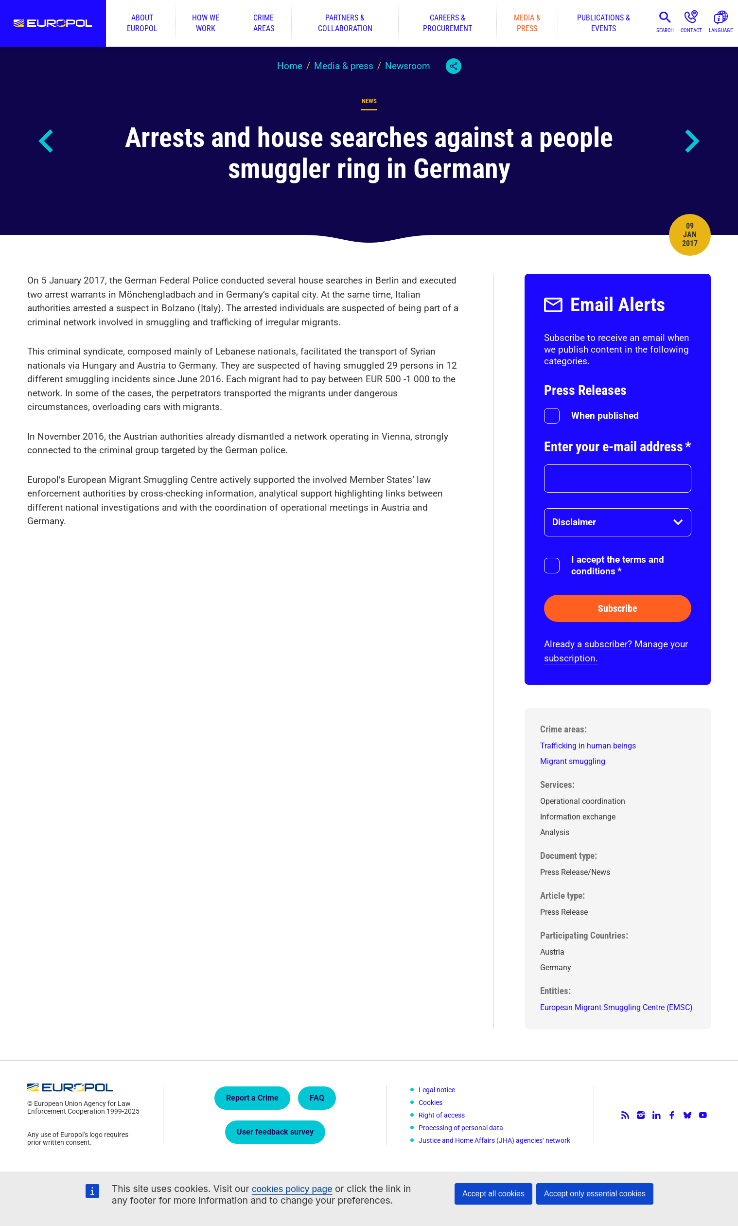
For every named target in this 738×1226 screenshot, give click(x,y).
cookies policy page (292, 1189)
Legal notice (437, 1090)
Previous (46, 141)
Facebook (672, 1115)
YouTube (703, 1115)
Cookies (430, 1102)
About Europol (142, 23)
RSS (625, 1115)
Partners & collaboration (345, 23)
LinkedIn (656, 1115)
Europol (53, 23)
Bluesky (687, 1115)
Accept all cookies (493, 1194)
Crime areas (263, 23)
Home (289, 65)
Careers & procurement (447, 23)
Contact (691, 30)
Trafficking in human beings (588, 745)
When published (605, 415)
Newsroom (407, 65)
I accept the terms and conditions (617, 565)
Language (721, 30)
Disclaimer (574, 522)
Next (691, 141)
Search (665, 30)
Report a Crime (252, 1097)
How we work (205, 23)
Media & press (527, 23)
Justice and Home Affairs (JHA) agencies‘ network (494, 1140)
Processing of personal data (461, 1128)
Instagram (641, 1115)
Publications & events (603, 23)
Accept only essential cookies (595, 1194)
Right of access (442, 1115)
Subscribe (617, 608)
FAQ (317, 1097)
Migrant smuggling (572, 761)
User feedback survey (275, 1132)
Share (453, 66)
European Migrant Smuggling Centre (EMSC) (616, 1007)
